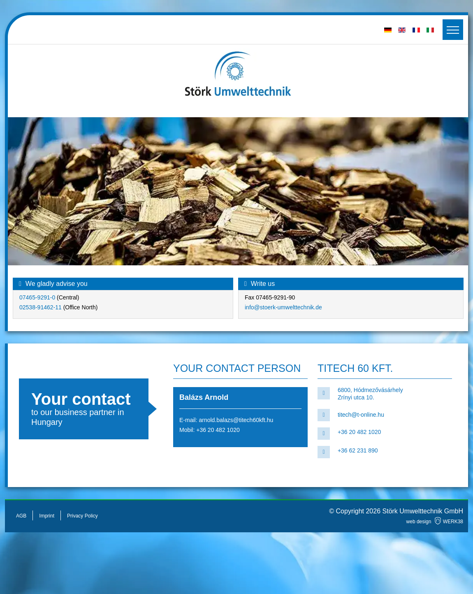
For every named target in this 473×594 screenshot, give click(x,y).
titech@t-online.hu (361, 414)
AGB (21, 516)
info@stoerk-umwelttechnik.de (283, 307)
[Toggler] (453, 29)
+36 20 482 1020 (218, 430)
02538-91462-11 (40, 307)
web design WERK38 (434, 521)
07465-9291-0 (38, 297)
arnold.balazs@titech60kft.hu (236, 420)
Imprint (46, 516)
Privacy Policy (82, 516)
